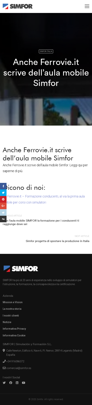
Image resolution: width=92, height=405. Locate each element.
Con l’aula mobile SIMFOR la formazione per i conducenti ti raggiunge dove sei (41, 222)
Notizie (7, 322)
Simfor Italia (46, 51)
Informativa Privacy (14, 328)
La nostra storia (12, 308)
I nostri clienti (11, 315)
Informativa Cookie (14, 335)
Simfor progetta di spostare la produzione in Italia (57, 241)
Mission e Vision (13, 302)
